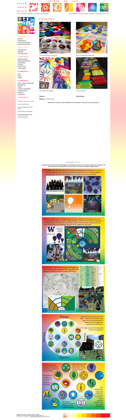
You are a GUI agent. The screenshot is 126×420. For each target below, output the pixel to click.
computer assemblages (24, 88)
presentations (21, 62)
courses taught (22, 68)
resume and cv (22, 40)
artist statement (22, 49)
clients (19, 75)
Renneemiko (70, 162)
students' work (22, 66)
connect (38, 414)
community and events (24, 42)
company (34, 414)
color (21, 414)
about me (20, 38)
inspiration (20, 51)
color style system (23, 53)
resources (20, 64)
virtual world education (24, 61)
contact (17, 414)
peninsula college (22, 59)
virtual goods (21, 94)
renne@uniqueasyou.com (25, 114)
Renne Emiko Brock (23, 116)
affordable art (21, 85)
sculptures (20, 92)
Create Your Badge (22, 117)
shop (19, 74)
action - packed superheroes (26, 83)
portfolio (20, 77)
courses (29, 414)
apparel (20, 87)
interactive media (22, 90)
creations (25, 414)
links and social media (24, 44)
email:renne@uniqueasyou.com (36, 416)
